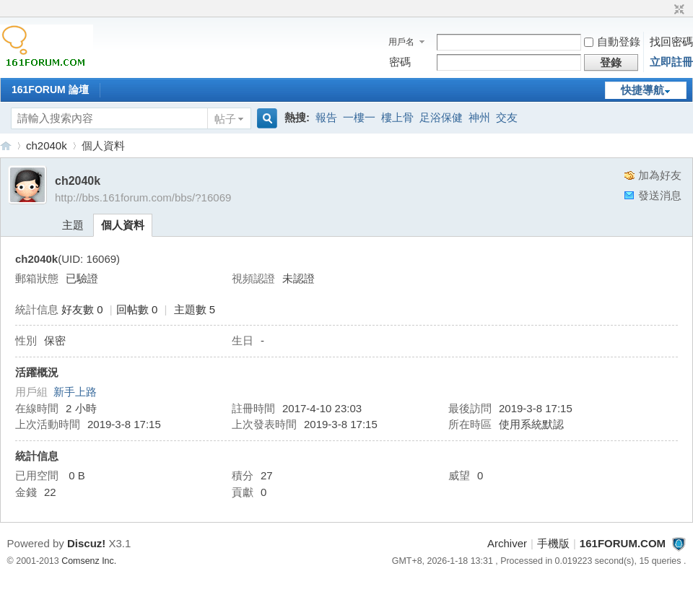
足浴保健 (441, 117)
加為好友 (659, 175)
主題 (73, 225)
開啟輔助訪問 (665, 10)
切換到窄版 (677, 10)
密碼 (400, 62)
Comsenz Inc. (88, 561)
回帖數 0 (137, 309)
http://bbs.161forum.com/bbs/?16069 (143, 197)
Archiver (507, 543)
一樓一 (359, 117)
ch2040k (46, 145)
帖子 (225, 119)
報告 (326, 117)
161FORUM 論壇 (50, 89)
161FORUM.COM (6, 145)
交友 (507, 117)
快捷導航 (642, 90)
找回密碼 (671, 41)
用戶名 (401, 42)
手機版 (553, 543)
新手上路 (75, 392)
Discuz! (86, 543)
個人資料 (122, 225)
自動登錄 (612, 41)
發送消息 (659, 195)
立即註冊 (671, 62)
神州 (479, 117)
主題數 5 (195, 309)
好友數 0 (82, 309)
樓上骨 (397, 117)
